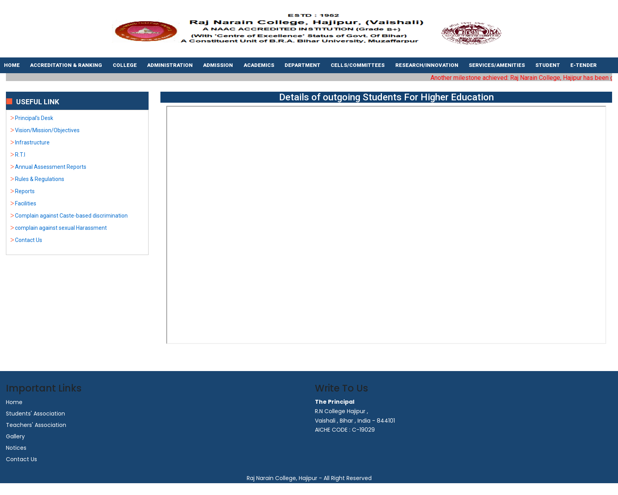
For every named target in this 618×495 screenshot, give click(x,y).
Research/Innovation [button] (427, 65)
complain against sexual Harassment (61, 228)
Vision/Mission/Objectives (47, 130)
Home (12, 65)
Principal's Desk (34, 118)
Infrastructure (32, 142)
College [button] (125, 65)
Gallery (15, 436)
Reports (25, 191)
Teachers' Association (36, 425)
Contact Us (28, 240)
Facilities (25, 203)
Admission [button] (218, 65)
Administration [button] (170, 65)
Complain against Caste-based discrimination (71, 215)
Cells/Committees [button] (358, 65)
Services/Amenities (497, 65)
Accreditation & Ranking (66, 65)
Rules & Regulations (39, 179)
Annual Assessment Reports (50, 167)
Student (548, 65)
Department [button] (303, 65)
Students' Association (35, 413)
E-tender (584, 65)
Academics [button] (259, 65)
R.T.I (20, 154)
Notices (16, 448)
